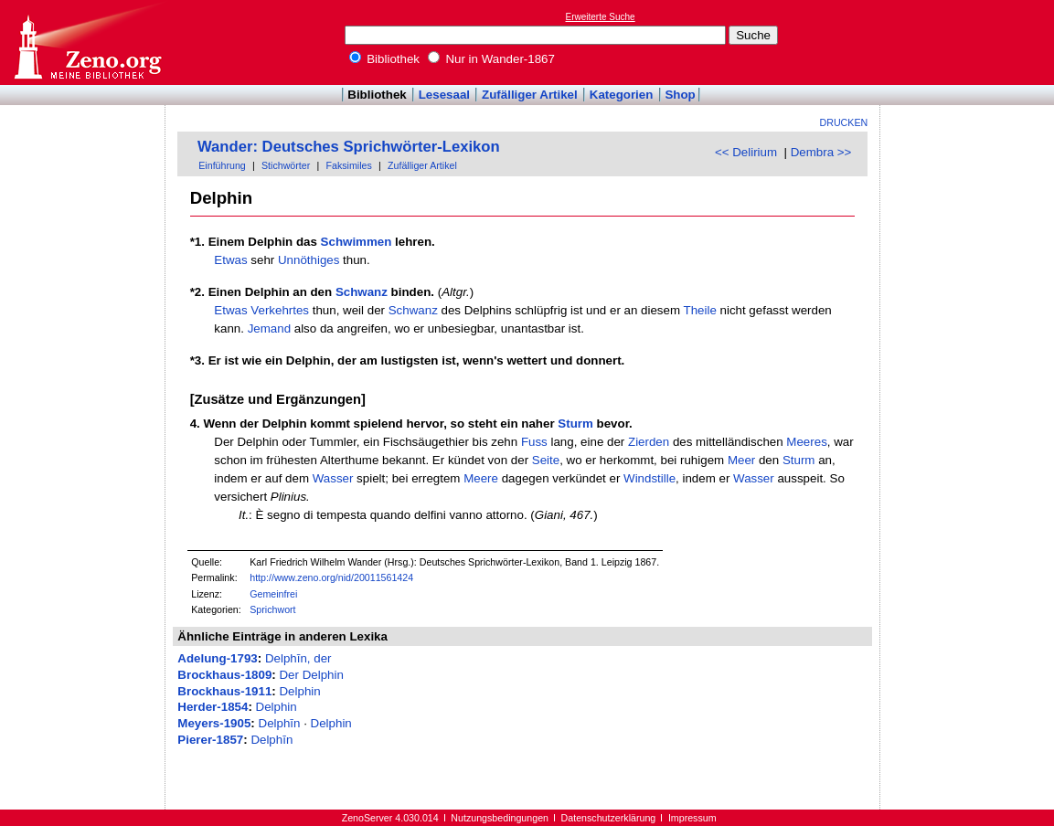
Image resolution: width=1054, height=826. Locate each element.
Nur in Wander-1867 (491, 59)
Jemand (269, 328)
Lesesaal (444, 94)
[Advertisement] (970, 42)
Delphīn (280, 723)
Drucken (844, 122)
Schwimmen (356, 242)
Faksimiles (348, 165)
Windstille (649, 478)
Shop (680, 94)
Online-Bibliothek (87, 42)
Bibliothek (385, 59)
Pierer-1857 (210, 740)
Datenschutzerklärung (608, 817)
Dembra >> (821, 152)
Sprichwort (272, 609)
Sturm (575, 423)
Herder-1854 (212, 707)
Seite (545, 460)
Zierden (648, 442)
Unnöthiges (308, 260)
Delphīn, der (298, 658)
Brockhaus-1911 (224, 691)
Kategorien (622, 94)
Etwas (230, 260)
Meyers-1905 (213, 723)
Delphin (299, 691)
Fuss (534, 442)
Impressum (692, 817)
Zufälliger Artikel (530, 94)
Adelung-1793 (217, 658)
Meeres (806, 442)
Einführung (222, 165)
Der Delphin (311, 675)
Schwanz (361, 292)
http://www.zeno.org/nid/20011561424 (331, 577)
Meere (480, 478)
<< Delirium (746, 152)
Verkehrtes (279, 310)
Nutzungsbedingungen (499, 817)
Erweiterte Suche (600, 17)
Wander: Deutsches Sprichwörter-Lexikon (348, 146)
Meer (741, 460)
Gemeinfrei (273, 593)
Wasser (333, 478)
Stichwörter (285, 165)
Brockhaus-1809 (224, 675)
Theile (700, 310)
